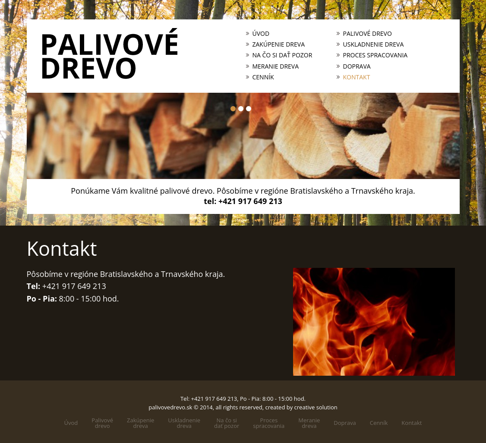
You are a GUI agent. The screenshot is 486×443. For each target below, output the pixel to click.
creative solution (316, 407)
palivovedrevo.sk (170, 407)
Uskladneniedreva (184, 423)
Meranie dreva (275, 66)
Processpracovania (268, 423)
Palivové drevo (367, 34)
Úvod (261, 34)
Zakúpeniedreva (140, 423)
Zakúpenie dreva (278, 44)
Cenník (263, 77)
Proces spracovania (375, 55)
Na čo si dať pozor (282, 55)
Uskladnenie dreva (373, 44)
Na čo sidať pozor (226, 423)
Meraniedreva (309, 423)
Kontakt (356, 77)
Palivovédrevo (102, 423)
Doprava (357, 66)
